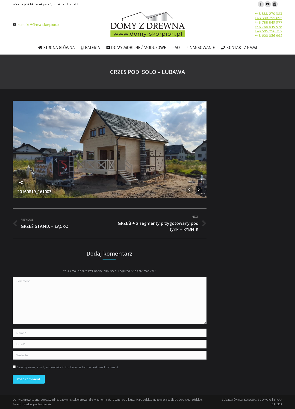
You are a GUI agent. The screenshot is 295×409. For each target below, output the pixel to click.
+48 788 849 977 (268, 22)
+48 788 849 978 (268, 26)
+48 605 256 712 (268, 31)
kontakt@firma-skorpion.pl (38, 24)
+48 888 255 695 (268, 17)
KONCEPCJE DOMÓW (257, 400)
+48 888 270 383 (268, 13)
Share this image (21, 182)
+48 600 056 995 (268, 35)
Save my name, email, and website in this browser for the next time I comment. (68, 367)
